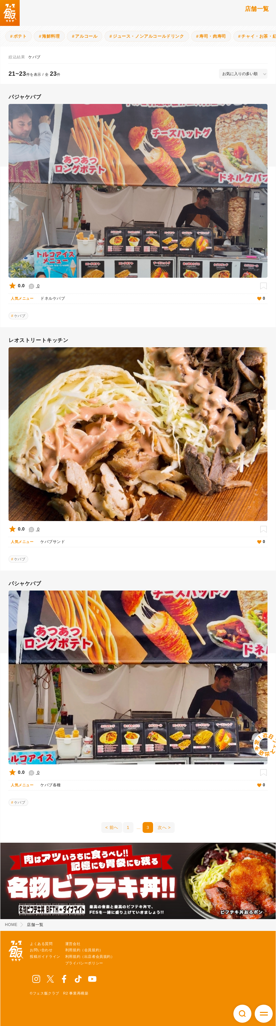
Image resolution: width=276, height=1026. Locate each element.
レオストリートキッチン (39, 340)
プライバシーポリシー (84, 963)
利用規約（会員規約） (84, 950)
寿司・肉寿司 (212, 36)
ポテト (20, 36)
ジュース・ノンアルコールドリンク (148, 36)
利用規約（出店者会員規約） (90, 956)
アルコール (86, 36)
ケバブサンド (144, 542)
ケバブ (20, 316)
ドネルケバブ (144, 298)
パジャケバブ (25, 97)
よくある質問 (41, 944)
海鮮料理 (51, 36)
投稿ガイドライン (45, 956)
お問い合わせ (41, 950)
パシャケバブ (25, 583)
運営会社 (72, 944)
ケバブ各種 (144, 785)
